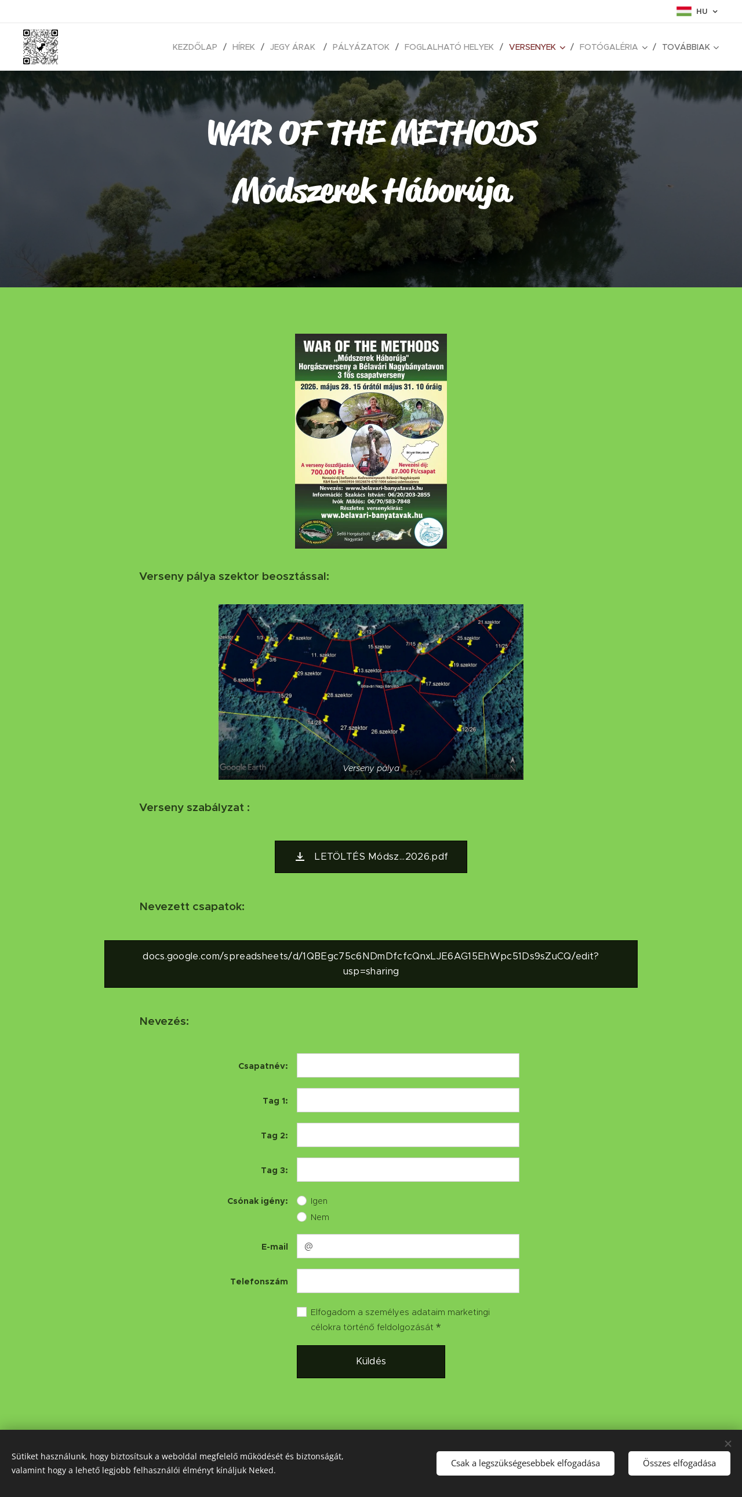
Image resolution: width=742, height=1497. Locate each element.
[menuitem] (114, 46)
